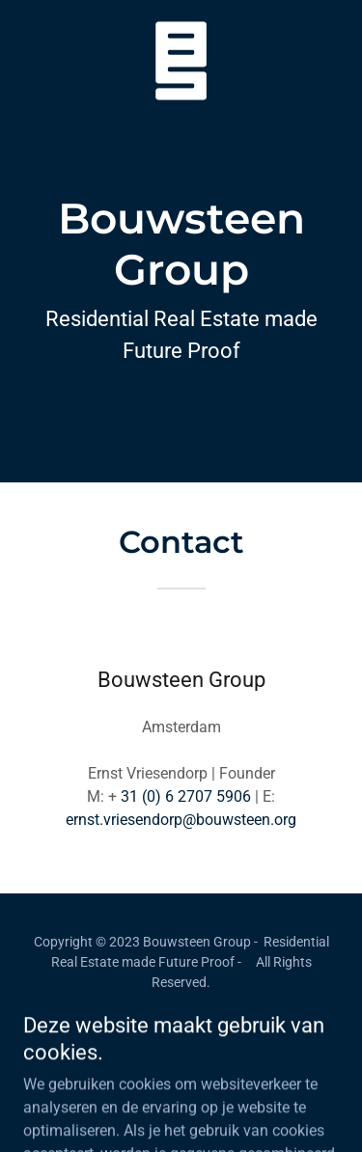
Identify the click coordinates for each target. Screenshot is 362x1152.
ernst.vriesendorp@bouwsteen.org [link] (181, 819)
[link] (180, 15)
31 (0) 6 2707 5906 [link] (186, 796)
